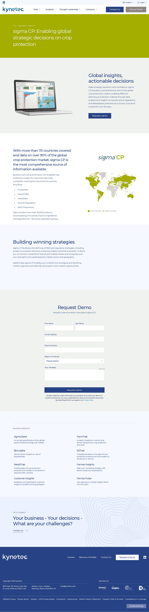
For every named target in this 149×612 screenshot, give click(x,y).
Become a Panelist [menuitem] (87, 557)
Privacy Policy (88, 400)
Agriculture (22, 26)
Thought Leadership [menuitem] (68, 9)
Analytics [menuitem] (50, 9)
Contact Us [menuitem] (106, 557)
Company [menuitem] (90, 9)
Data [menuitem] (36, 9)
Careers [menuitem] (71, 557)
